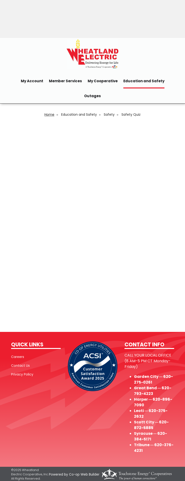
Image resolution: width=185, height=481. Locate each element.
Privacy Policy (22, 374)
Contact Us (20, 365)
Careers (17, 356)
